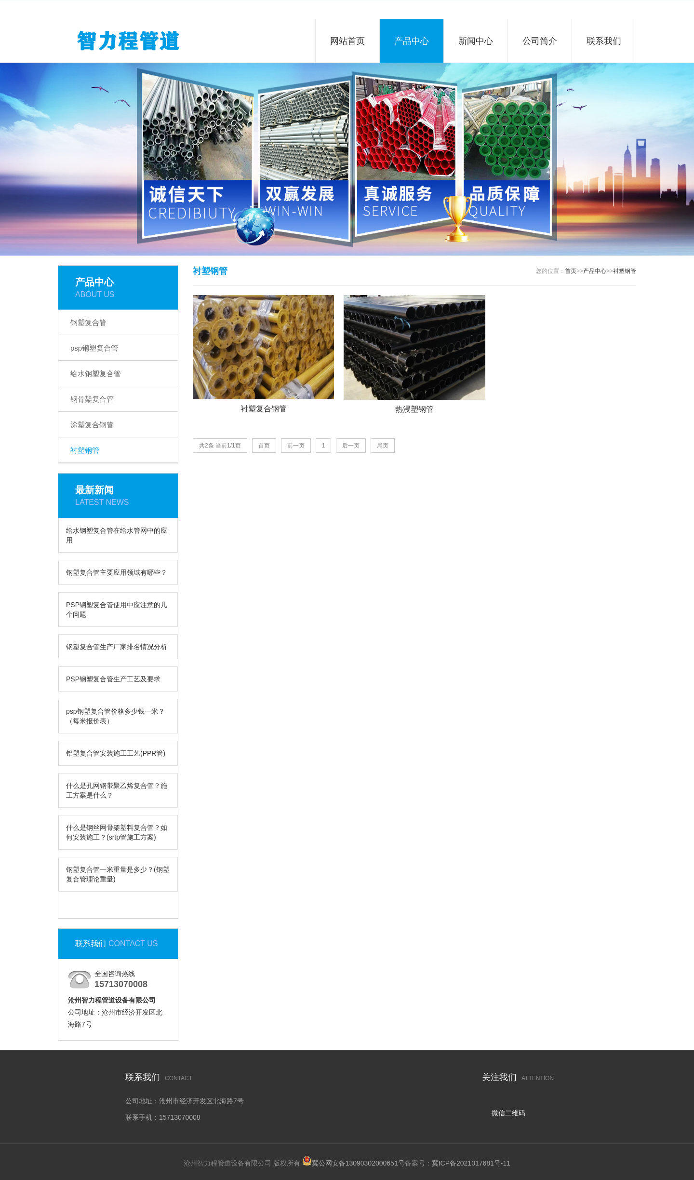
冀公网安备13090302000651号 (358, 1163)
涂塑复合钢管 (92, 424)
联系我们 (604, 41)
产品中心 (411, 41)
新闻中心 (475, 41)
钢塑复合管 (88, 322)
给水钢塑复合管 (95, 373)
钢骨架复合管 (92, 399)
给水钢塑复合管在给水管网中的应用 (116, 535)
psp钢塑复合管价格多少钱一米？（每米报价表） (115, 716)
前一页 (296, 445)
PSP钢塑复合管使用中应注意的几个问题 (116, 609)
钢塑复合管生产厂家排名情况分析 (116, 647)
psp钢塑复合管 (94, 348)
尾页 (382, 445)
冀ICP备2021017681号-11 (471, 1163)
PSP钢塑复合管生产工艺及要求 (113, 679)
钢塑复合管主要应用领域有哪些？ (116, 572)
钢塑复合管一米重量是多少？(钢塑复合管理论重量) (118, 874)
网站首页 (347, 41)
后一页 (351, 445)
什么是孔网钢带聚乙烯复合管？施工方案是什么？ (116, 790)
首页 (570, 271)
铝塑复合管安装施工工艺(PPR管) (115, 753)
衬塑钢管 (84, 450)
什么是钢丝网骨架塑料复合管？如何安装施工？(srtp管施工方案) (116, 832)
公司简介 (539, 41)
